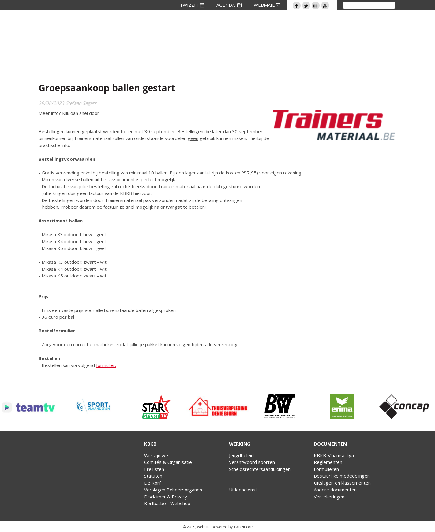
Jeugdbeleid (241, 455)
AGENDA (229, 5)
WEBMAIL (267, 5)
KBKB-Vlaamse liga (334, 455)
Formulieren (326, 469)
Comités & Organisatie (168, 462)
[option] (31, 406)
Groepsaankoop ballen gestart (107, 88)
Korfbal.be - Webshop (167, 503)
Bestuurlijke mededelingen (342, 476)
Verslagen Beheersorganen (173, 489)
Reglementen (328, 462)
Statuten (153, 476)
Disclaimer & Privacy (165, 496)
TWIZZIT (192, 5)
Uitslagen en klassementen (342, 483)
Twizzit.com (244, 527)
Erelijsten (154, 469)
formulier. (106, 365)
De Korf (152, 483)
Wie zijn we (156, 455)
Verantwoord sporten (252, 462)
